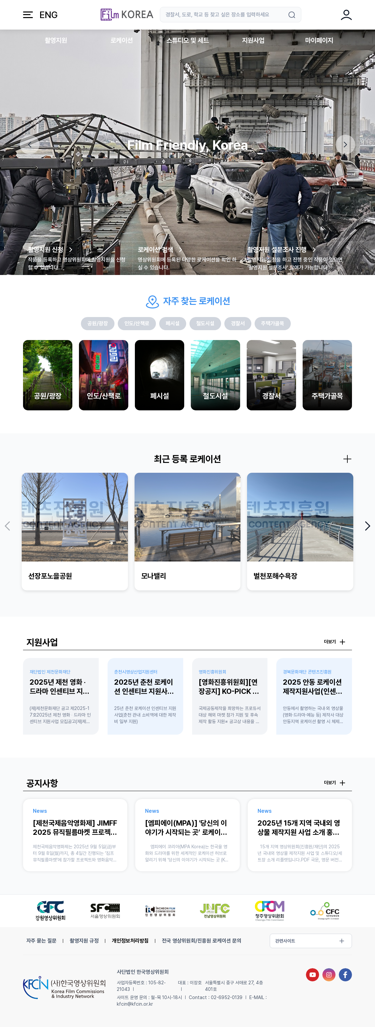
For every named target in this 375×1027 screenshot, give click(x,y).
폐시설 (173, 323)
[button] (29, 144)
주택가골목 (272, 323)
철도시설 (205, 323)
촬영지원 (56, 40)
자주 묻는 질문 (41, 941)
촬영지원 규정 (84, 941)
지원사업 (253, 40)
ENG (48, 14)
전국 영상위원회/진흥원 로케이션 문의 (201, 941)
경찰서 (238, 323)
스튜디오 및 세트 (187, 40)
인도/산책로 (136, 323)
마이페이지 (319, 40)
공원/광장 (98, 323)
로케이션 (122, 40)
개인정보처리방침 (130, 941)
